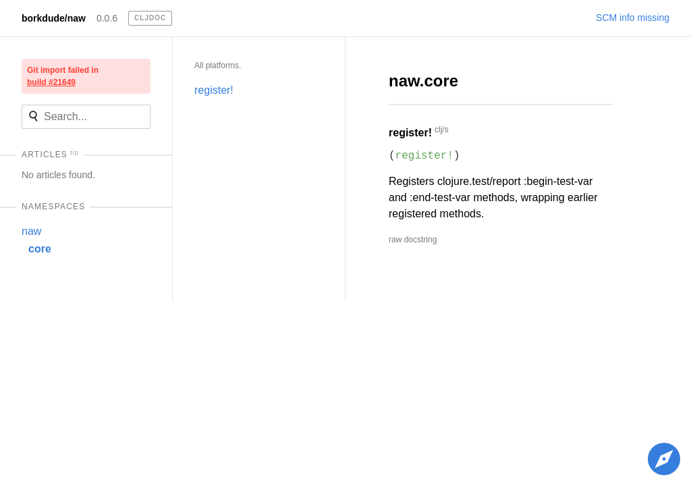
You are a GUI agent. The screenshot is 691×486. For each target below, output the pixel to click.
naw (31, 231)
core (39, 248)
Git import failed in (63, 76)
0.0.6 (106, 18)
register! (213, 90)
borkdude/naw (54, 18)
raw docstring (413, 239)
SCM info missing (632, 17)
